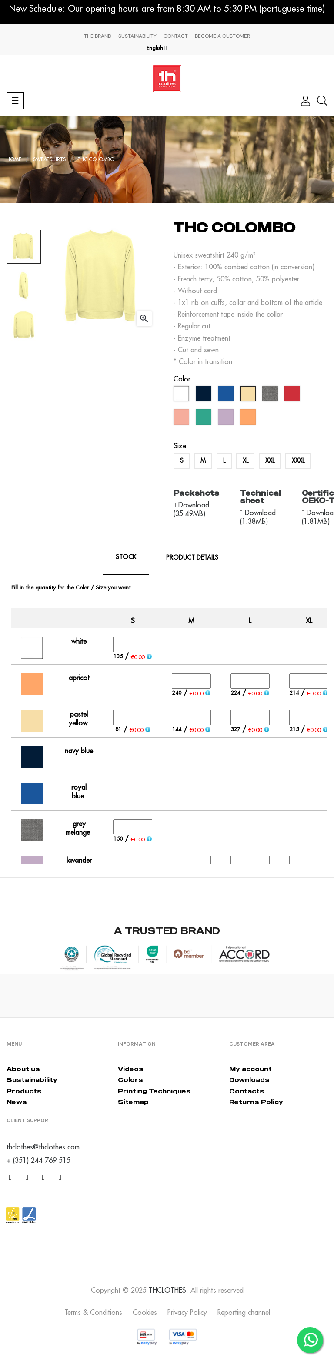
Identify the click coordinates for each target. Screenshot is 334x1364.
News (17, 1102)
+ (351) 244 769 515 (38, 1160)
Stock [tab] (126, 557)
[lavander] (227, 419)
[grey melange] (271, 396)
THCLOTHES (167, 1290)
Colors (130, 1079)
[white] (182, 396)
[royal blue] (227, 396)
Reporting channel (243, 1312)
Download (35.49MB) (191, 509)
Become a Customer (222, 36)
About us (23, 1069)
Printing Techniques (154, 1091)
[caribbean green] (205, 419)
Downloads (249, 1079)
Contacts (246, 1091)
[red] (293, 396)
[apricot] (249, 419)
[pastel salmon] (182, 419)
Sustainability (137, 36)
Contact (176, 36)
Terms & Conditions (93, 1312)
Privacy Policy (187, 1312)
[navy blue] (205, 396)
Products (24, 1091)
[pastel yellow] (249, 396)
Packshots (196, 493)
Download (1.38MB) (258, 517)
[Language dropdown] (157, 48)
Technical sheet (260, 497)
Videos (131, 1069)
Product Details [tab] (192, 557)
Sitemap (133, 1102)
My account (250, 1069)
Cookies (145, 1312)
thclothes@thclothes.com (43, 1146)
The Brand (97, 36)
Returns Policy (256, 1102)
